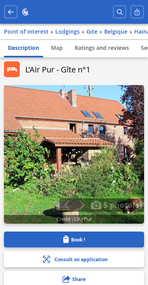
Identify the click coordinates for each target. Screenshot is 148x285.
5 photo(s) (116, 204)
